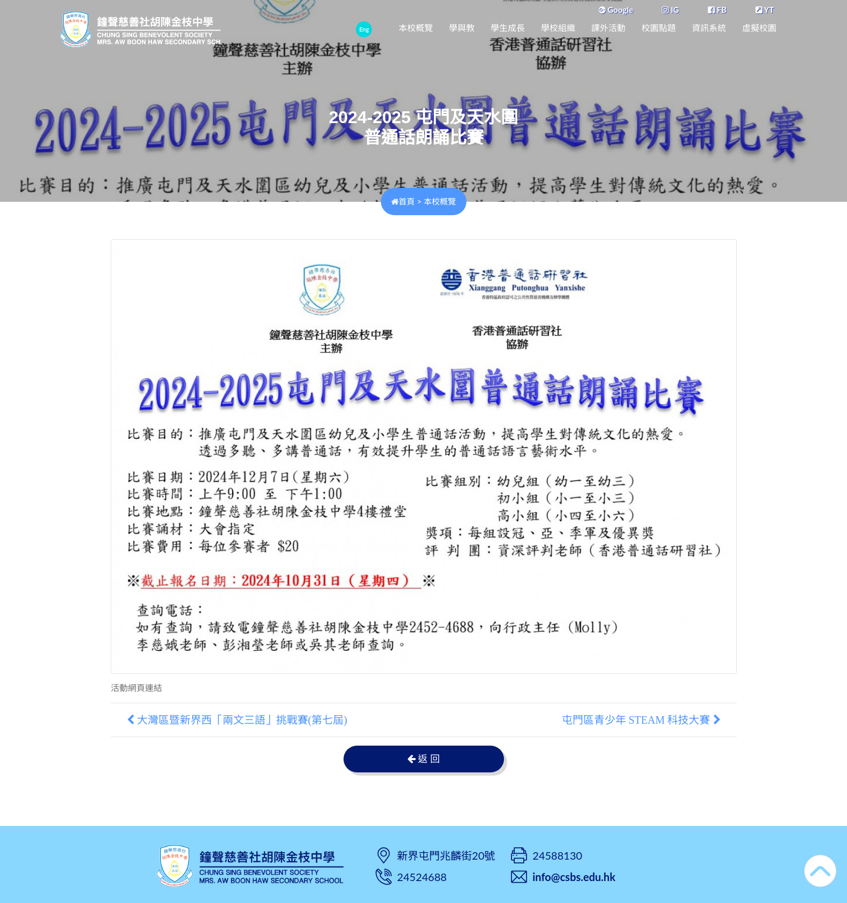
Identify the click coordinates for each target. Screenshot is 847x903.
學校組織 (558, 28)
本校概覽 (416, 28)
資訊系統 (709, 28)
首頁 (403, 201)
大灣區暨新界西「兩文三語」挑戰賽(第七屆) (237, 720)
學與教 (462, 28)
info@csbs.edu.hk (573, 876)
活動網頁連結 (136, 688)
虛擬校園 (759, 28)
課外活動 (608, 28)
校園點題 (659, 28)
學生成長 (508, 28)
